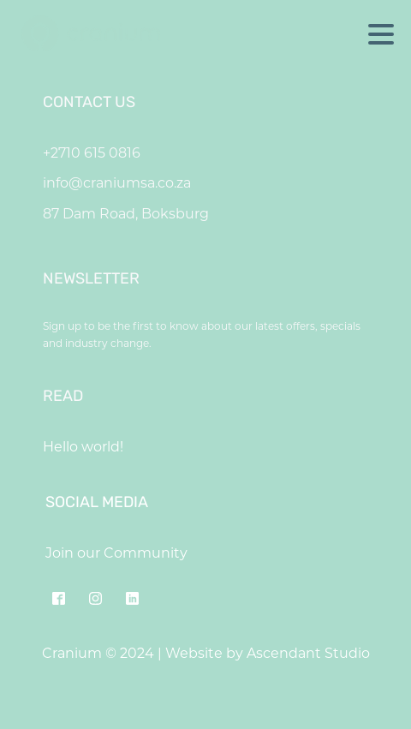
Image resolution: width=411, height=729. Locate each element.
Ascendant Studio (308, 653)
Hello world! (83, 447)
